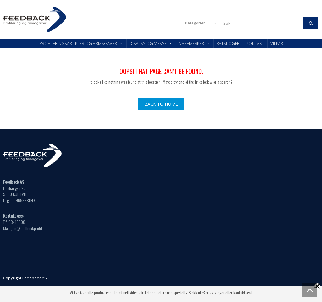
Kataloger (228, 43)
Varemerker (194, 43)
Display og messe (151, 43)
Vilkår (276, 43)
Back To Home (161, 104)
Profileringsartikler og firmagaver (81, 43)
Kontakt (255, 43)
